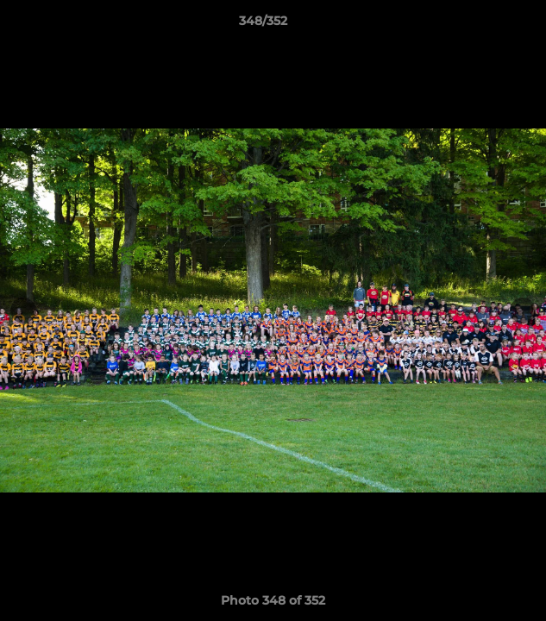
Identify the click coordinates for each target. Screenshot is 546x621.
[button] (484, 25)
